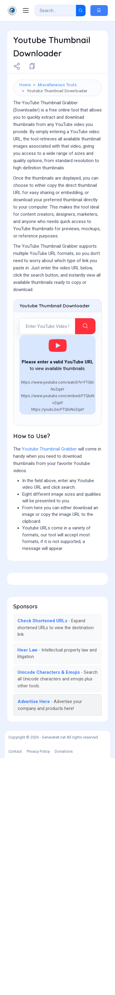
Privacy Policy (38, 988)
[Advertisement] (57, 357)
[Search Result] (55, 10)
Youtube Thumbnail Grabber (49, 570)
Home (25, 84)
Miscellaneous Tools (57, 84)
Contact (15, 988)
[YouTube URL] (47, 448)
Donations (64, 988)
